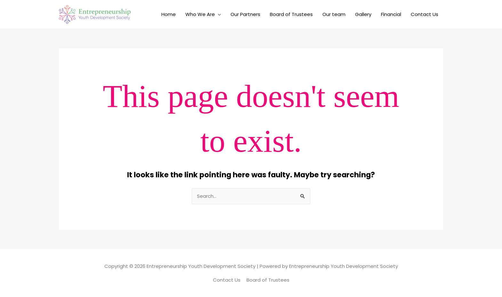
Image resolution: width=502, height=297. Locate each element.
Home (168, 14)
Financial (391, 14)
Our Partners (245, 14)
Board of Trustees (291, 14)
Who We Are (200, 14)
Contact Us (424, 14)
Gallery (363, 14)
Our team (333, 14)
